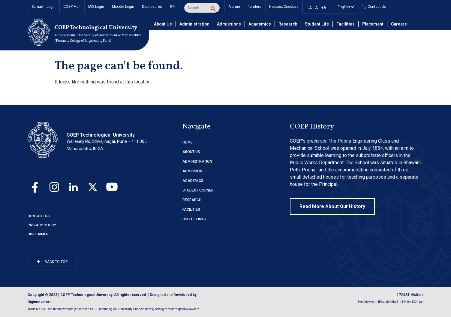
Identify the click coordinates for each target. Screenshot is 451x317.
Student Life (317, 24)
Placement (372, 24)
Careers (399, 24)
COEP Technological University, (101, 135)
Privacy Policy (42, 225)
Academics (259, 24)
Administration (194, 24)
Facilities (345, 24)
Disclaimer (38, 234)
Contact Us (39, 216)
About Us (163, 24)
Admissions (229, 24)
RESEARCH (191, 200)
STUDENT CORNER (198, 190)
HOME (187, 142)
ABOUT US (191, 152)
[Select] (344, 7)
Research (287, 24)
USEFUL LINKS (194, 219)
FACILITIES (191, 209)
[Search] (213, 8)
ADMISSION (192, 171)
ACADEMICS (192, 181)
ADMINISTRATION (197, 161)
